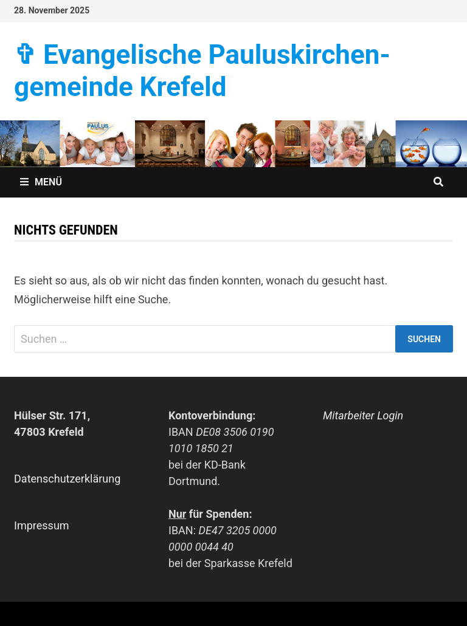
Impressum (41, 525)
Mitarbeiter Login (363, 415)
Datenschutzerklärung (67, 478)
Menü (41, 182)
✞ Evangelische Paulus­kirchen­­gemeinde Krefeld (202, 71)
